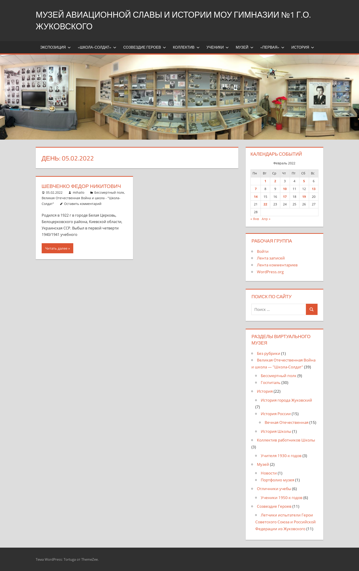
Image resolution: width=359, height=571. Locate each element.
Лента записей (271, 258)
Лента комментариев (277, 265)
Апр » (266, 219)
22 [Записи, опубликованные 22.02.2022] (265, 204)
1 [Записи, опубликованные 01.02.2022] (265, 181)
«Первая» (272, 47)
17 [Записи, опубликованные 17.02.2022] (285, 196)
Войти (263, 251)
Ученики (218, 47)
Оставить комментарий (82, 203)
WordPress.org (270, 271)
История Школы (276, 431)
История (302, 47)
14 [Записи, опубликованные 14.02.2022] (256, 196)
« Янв (254, 219)
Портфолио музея (277, 480)
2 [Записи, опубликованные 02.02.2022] (275, 181)
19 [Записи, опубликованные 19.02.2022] (304, 196)
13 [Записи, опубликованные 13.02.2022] (313, 189)
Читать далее (56, 248)
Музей (244, 47)
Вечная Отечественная (286, 422)
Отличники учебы (274, 488)
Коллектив (186, 47)
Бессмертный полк (109, 192)
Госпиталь (270, 382)
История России (276, 413)
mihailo (78, 192)
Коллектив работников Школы (286, 440)
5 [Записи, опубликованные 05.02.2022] (304, 181)
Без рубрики (268, 353)
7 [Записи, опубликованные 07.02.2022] (256, 189)
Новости (269, 473)
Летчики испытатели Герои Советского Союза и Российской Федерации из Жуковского (285, 521)
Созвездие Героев (144, 47)
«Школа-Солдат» (97, 47)
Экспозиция (55, 47)
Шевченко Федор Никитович (81, 186)
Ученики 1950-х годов (281, 497)
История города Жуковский (286, 400)
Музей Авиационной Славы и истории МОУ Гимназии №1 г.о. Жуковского (173, 20)
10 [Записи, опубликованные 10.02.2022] (285, 189)
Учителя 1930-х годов (281, 455)
